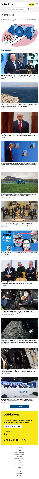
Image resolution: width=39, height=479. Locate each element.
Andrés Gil (3, 78)
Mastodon (19, 475)
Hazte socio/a (31, 4)
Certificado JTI (19, 473)
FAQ (19, 460)
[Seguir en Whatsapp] (22, 440)
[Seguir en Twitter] (7, 440)
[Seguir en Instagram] (14, 440)
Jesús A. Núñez (4, 168)
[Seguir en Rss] (25, 440)
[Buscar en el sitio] (17, 9)
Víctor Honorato (9, 108)
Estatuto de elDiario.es (19, 452)
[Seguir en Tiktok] (20, 440)
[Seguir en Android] (4, 434)
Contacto (19, 467)
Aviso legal (19, 456)
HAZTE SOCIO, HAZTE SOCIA (12, 426)
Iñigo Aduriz (3, 402)
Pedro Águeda (4, 226)
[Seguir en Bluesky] (4, 440)
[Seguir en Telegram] (11, 440)
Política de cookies (19, 465)
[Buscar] (29, 9)
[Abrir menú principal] (37, 4)
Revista (19, 469)
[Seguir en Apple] (6, 434)
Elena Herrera (4, 314)
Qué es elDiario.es (19, 448)
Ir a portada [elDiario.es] (19, 406)
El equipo (20, 450)
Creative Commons (19, 454)
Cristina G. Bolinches (5, 197)
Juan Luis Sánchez (5, 256)
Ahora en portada (6, 50)
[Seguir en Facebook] (9, 440)
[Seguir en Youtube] (17, 440)
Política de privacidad (19, 458)
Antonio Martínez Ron (5, 343)
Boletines (20, 471)
